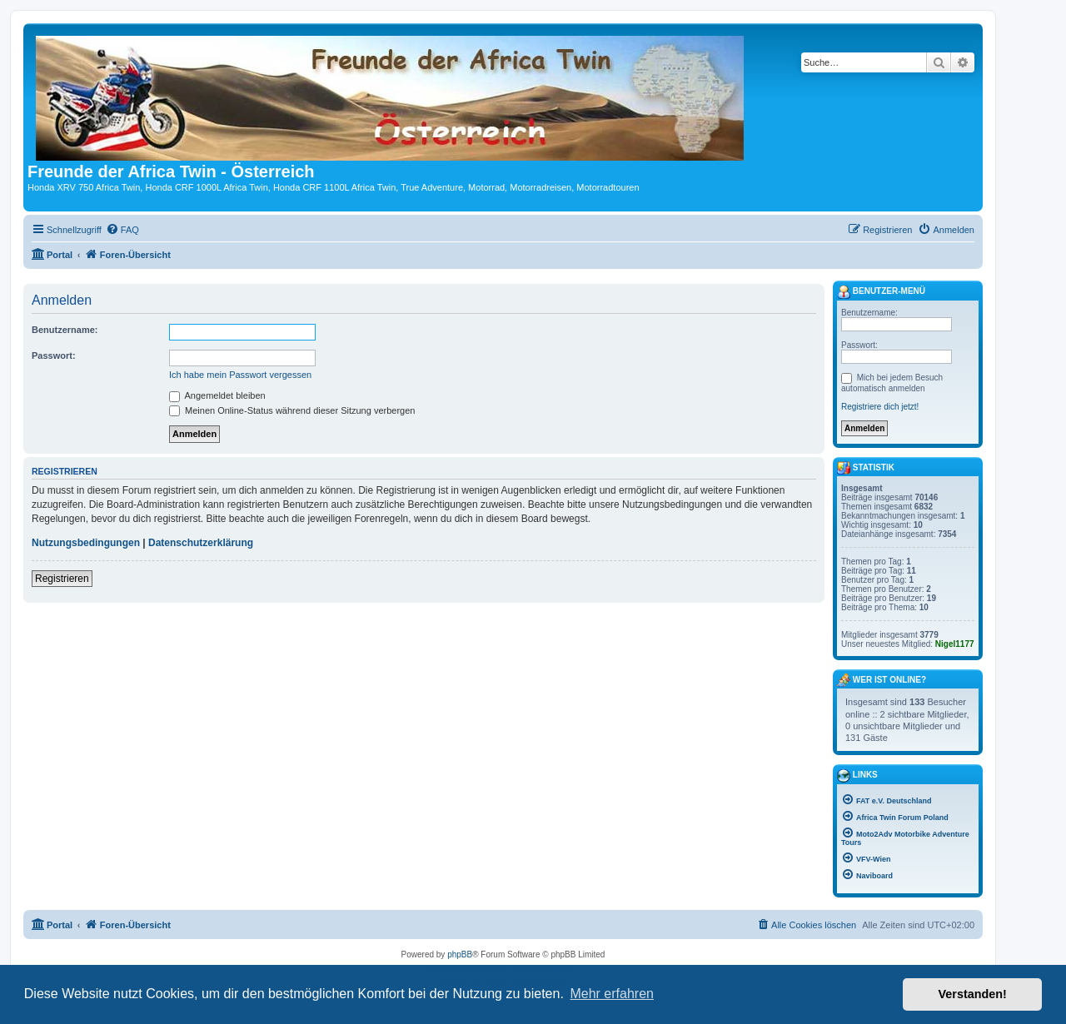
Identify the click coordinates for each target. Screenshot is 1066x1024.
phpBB (459, 954)
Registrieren (62, 578)
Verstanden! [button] (973, 994)
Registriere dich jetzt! (880, 406)
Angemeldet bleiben (217, 395)
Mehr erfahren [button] (612, 994)
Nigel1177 (954, 644)
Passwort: (54, 355)
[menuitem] (122, 230)
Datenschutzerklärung (200, 543)
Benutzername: (64, 330)
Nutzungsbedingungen (86, 543)
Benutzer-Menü (881, 292)
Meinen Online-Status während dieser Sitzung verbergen (292, 410)
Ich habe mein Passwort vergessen (240, 375)
